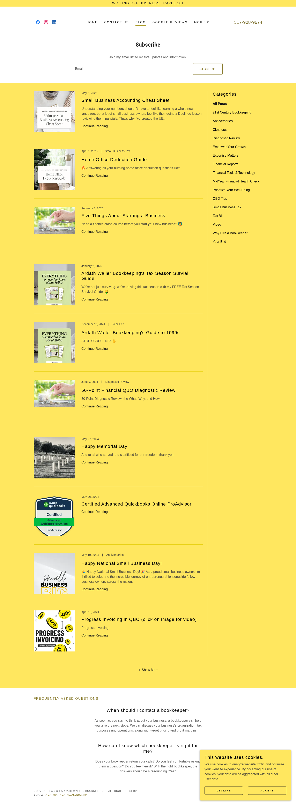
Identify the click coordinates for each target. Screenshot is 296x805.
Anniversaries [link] (223, 122)
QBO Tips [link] (220, 200)
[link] (38, 22)
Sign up (208, 69)
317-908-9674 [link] (248, 22)
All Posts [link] (220, 105)
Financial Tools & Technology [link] (234, 174)
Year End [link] (219, 243)
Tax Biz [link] (218, 217)
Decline (230, 790)
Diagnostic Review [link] (226, 139)
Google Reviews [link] (170, 22)
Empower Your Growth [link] (229, 148)
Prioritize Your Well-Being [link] (231, 191)
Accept (269, 790)
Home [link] (92, 22)
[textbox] (130, 69)
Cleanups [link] (220, 131)
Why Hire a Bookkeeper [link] (230, 234)
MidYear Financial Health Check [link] (236, 182)
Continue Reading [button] (94, 127)
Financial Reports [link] (225, 165)
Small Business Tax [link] (227, 208)
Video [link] (217, 225)
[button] (201, 22)
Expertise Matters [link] (225, 156)
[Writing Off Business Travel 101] (148, 3)
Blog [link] (140, 22)
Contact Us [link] (116, 22)
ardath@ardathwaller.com (65, 796)
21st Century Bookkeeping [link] (232, 113)
